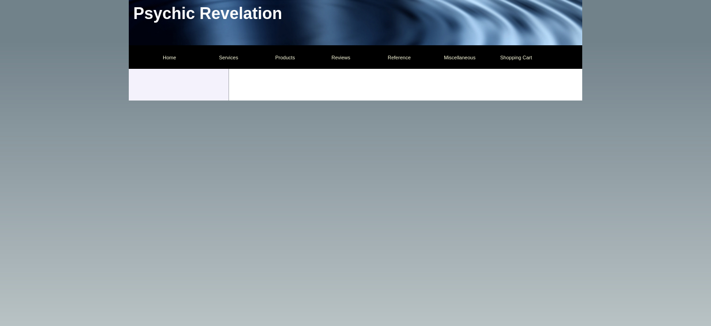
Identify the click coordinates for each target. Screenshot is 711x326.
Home (169, 57)
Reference (399, 57)
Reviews (341, 57)
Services (228, 57)
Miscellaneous (460, 57)
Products (285, 57)
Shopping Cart (516, 57)
